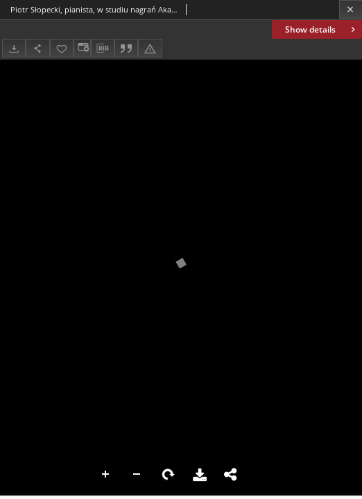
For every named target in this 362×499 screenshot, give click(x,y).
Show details (321, 29)
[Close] (350, 9)
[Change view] (82, 48)
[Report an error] (150, 48)
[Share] (37, 48)
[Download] (14, 48)
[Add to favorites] (62, 48)
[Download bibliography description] (102, 48)
